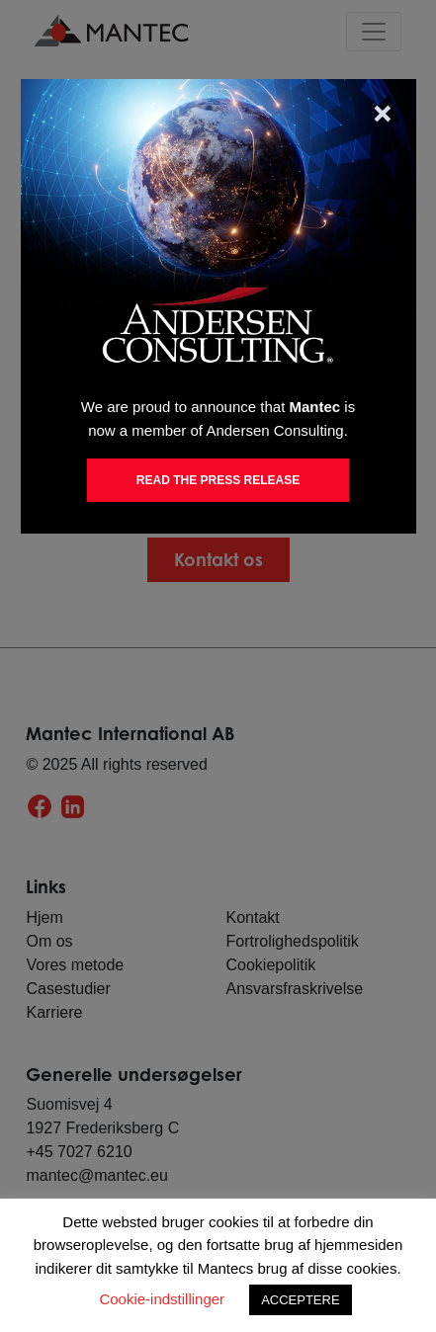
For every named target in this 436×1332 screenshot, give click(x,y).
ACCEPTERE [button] (300, 1299)
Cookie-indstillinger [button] (161, 1298)
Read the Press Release (218, 480)
